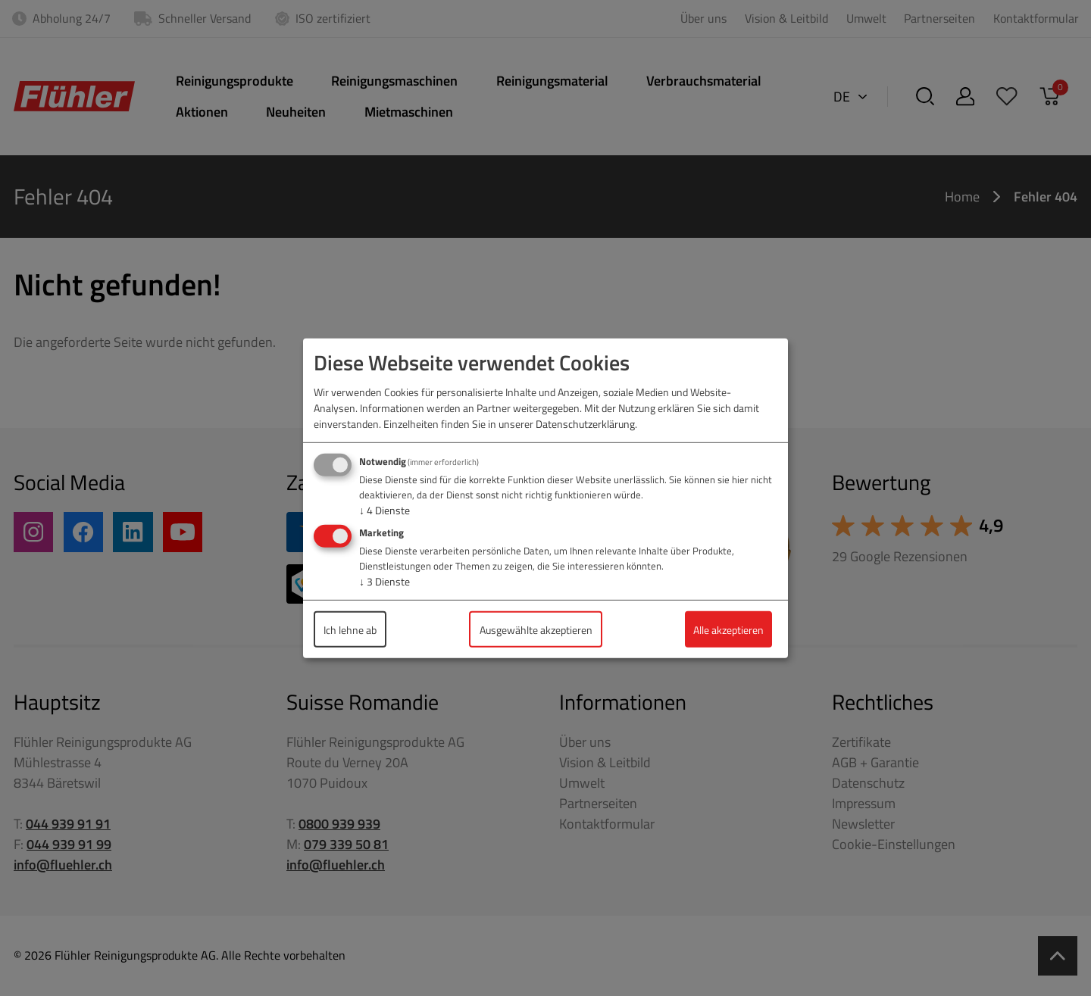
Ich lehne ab (350, 629)
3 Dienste (384, 581)
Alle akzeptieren (728, 629)
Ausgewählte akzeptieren (536, 629)
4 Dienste (384, 510)
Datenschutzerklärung (585, 424)
